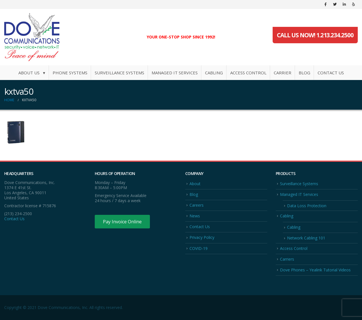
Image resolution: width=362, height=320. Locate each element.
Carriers (287, 259)
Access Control (248, 72)
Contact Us (331, 72)
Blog (304, 72)
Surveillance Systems (119, 72)
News (194, 216)
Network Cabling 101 (306, 238)
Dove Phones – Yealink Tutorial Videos (315, 270)
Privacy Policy (201, 237)
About (195, 183)
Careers (196, 205)
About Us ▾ (31, 72)
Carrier (282, 72)
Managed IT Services (175, 72)
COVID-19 (198, 248)
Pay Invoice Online (122, 222)
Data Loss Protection (306, 205)
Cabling (214, 72)
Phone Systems (70, 72)
